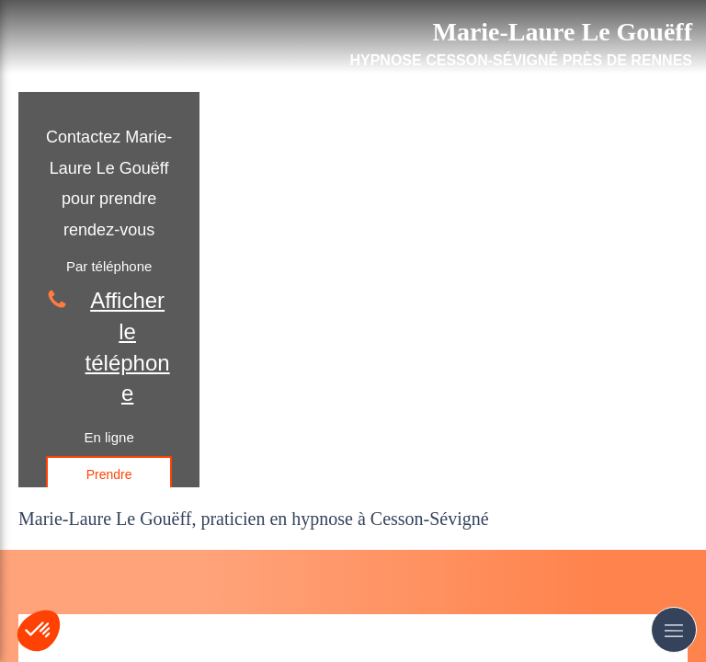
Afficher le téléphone (127, 346)
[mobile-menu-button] (674, 630)
